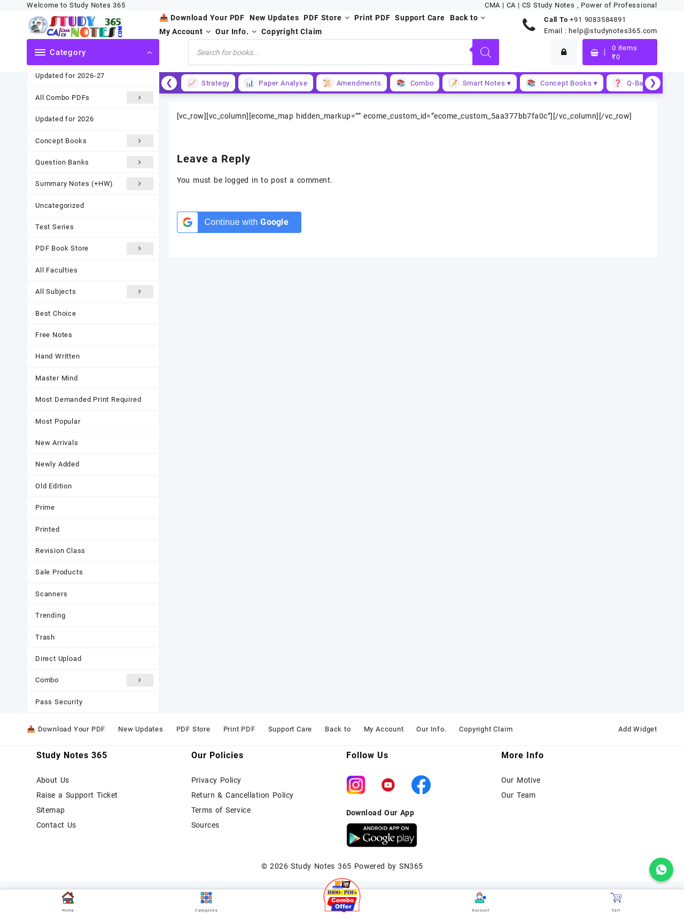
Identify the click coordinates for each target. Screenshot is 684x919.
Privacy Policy (216, 780)
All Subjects (94, 291)
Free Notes (54, 335)
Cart (616, 902)
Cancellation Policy (260, 795)
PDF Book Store (94, 248)
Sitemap (50, 810)
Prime (45, 507)
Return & (208, 795)
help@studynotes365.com (613, 31)
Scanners (51, 594)
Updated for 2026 (64, 119)
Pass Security (58, 702)
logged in (241, 180)
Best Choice (55, 313)
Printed (47, 529)
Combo (94, 680)
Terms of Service (221, 810)
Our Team (518, 795)
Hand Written (57, 356)
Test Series (54, 227)
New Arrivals (57, 443)
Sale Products (59, 572)
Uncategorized (59, 205)
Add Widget (637, 729)
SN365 (411, 866)
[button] (342, 896)
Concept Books (94, 141)
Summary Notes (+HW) (94, 183)
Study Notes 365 (321, 866)
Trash (45, 637)
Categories (206, 902)
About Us (52, 780)
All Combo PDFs (94, 97)
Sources (205, 825)
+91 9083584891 (598, 19)
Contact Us (56, 825)
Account (480, 902)
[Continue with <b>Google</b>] (239, 222)
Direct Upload (58, 659)
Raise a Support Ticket (77, 795)
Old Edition (53, 486)
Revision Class (60, 551)
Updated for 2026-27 (70, 76)
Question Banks (94, 162)
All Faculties (56, 270)
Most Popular (58, 421)
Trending (50, 615)
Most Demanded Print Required (88, 399)
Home (68, 902)
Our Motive (521, 780)
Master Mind (56, 378)
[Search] (485, 52)
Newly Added (57, 464)
